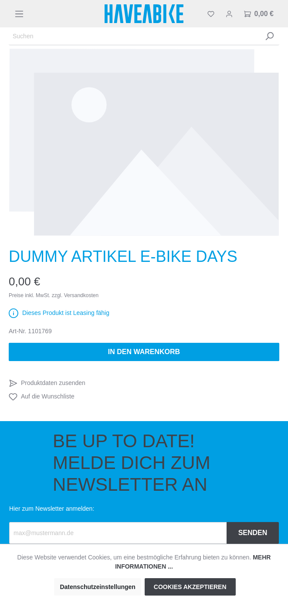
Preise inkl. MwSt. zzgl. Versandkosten (53, 295)
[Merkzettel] (211, 14)
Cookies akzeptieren (190, 586)
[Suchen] (134, 36)
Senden (253, 532)
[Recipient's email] (118, 533)
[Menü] (19, 14)
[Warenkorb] (258, 14)
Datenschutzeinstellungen (97, 586)
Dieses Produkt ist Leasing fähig (65, 312)
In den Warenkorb (144, 351)
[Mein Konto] (229, 14)
